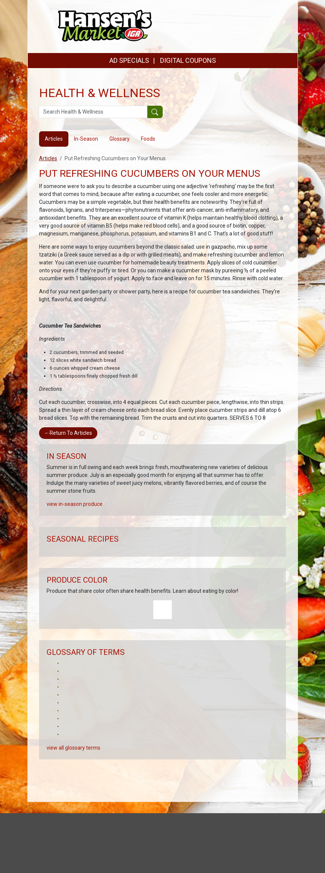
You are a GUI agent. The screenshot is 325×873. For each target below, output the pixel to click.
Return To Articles (68, 433)
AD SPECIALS (129, 60)
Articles (48, 158)
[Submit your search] (155, 112)
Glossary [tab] (119, 139)
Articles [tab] (54, 139)
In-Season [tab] (86, 139)
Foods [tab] (148, 139)
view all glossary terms (73, 748)
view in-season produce (75, 504)
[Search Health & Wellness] (93, 112)
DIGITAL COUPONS (188, 60)
